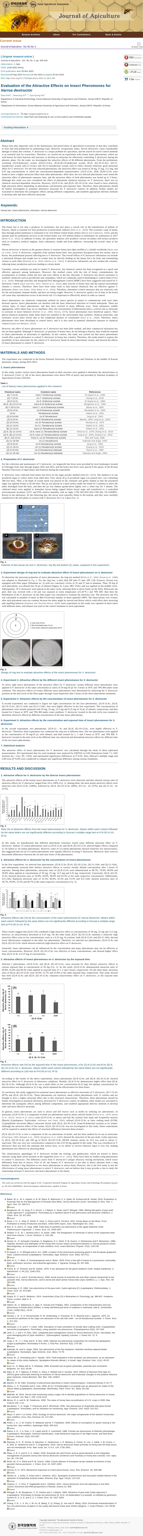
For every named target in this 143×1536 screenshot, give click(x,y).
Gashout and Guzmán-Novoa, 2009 (42, 603)
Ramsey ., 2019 (33, 261)
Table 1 (19, 375)
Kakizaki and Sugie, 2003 (95, 441)
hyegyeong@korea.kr (39, 114)
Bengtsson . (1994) (52, 1137)
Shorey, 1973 (60, 312)
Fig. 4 (73, 882)
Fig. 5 (54, 967)
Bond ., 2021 (11, 239)
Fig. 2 (34, 580)
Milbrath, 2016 (88, 475)
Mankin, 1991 (86, 419)
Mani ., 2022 (63, 1157)
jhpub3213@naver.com (93, 1532)
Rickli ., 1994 (89, 577)
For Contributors (81, 34)
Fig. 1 (75, 498)
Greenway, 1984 (10, 1137)
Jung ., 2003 (95, 416)
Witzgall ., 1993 (29, 1137)
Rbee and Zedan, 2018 (24, 289)
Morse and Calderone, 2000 (95, 233)
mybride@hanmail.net (78, 1527)
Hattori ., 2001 (95, 413)
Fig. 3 (62, 783)
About (56, 34)
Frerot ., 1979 (101, 1114)
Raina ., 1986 (95, 450)
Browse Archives (31, 34)
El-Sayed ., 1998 (95, 395)
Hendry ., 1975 (95, 422)
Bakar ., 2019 (45, 289)
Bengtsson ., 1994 (95, 404)
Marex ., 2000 (95, 407)
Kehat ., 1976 (85, 432)
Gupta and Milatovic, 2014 (22, 323)
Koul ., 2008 (89, 318)
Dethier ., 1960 (43, 312)
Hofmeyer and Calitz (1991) (51, 1120)
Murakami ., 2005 (94, 410)
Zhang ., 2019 (95, 398)
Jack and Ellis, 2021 (30, 284)
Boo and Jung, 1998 (95, 438)
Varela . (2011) (25, 1117)
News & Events (113, 34)
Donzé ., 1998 (108, 577)
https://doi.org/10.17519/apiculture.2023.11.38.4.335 (30, 78)
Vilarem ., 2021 (53, 261)
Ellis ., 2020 (79, 230)
